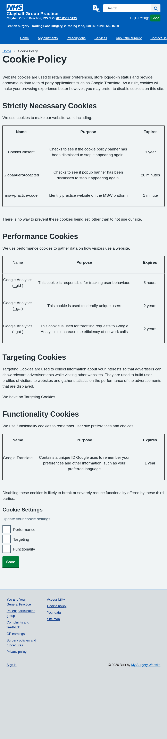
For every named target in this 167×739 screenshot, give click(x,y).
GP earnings (16, 633)
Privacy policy (16, 651)
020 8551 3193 (66, 18)
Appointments (48, 38)
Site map (53, 619)
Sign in (11, 664)
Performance (24, 530)
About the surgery (129, 38)
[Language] (96, 8)
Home (24, 38)
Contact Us (158, 38)
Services (100, 38)
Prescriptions (76, 38)
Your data (54, 612)
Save (10, 562)
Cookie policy (56, 606)
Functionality (24, 549)
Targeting (21, 539)
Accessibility (56, 599)
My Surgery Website (145, 664)
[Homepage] (49, 10)
